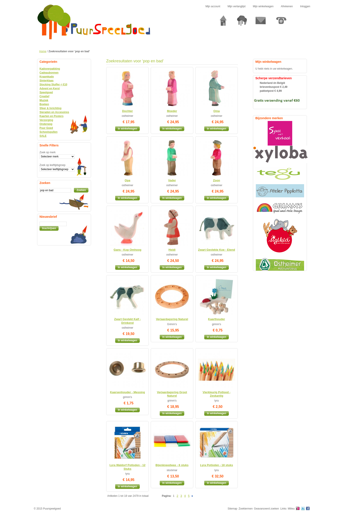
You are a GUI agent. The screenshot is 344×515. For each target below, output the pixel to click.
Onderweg (45, 124)
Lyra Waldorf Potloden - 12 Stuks (127, 466)
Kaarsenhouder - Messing (127, 392)
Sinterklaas (46, 80)
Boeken (44, 104)
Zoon (216, 180)
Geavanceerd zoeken (266, 508)
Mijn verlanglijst (236, 6)
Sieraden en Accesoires (54, 112)
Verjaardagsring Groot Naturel (172, 394)
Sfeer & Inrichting (50, 108)
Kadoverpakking (49, 68)
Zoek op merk (47, 152)
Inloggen (305, 6)
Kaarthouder (216, 319)
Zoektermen (246, 508)
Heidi (172, 249)
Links (283, 508)
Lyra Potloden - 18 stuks (216, 465)
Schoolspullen (48, 131)
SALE (43, 135)
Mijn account (212, 6)
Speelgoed (46, 92)
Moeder (172, 111)
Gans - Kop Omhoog (127, 249)
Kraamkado (46, 76)
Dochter (127, 111)
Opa (127, 180)
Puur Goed (46, 128)
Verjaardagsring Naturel (172, 319)
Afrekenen (287, 6)
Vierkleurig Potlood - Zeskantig (217, 394)
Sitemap (232, 508)
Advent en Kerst (49, 88)
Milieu (291, 508)
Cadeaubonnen (49, 72)
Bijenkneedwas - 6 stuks (172, 465)
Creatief (44, 96)
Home (42, 51)
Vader (172, 180)
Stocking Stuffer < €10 (53, 84)
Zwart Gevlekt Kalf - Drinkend (127, 320)
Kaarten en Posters (51, 116)
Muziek (43, 100)
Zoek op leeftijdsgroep (52, 165)
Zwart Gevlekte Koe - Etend (216, 249)
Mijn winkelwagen (263, 6)
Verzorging (46, 120)
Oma (216, 111)
